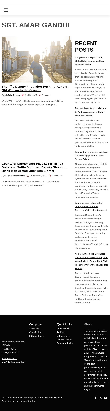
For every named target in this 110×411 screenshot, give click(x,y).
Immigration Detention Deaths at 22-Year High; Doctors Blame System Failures (91, 155)
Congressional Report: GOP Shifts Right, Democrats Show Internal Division (90, 61)
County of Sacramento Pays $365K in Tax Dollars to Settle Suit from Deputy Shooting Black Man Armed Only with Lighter (34, 167)
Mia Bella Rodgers (12, 95)
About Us (34, 328)
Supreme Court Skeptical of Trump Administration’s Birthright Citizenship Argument (91, 206)
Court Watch (63, 328)
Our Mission (35, 332)
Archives (61, 332)
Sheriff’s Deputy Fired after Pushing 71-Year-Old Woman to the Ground (35, 88)
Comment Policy (65, 343)
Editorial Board (36, 335)
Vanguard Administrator (14, 176)
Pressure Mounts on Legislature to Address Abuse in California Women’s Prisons (91, 112)
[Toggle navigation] (6, 10)
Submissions (63, 335)
